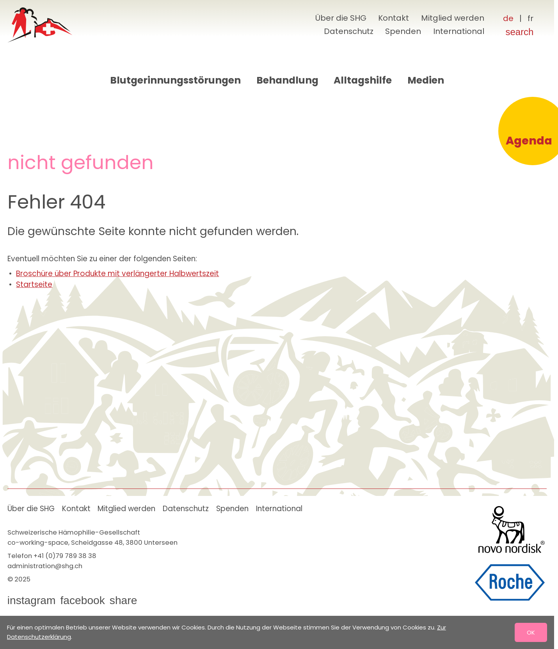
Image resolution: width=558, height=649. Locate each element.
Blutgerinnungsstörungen (175, 80)
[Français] (530, 18)
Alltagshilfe (363, 80)
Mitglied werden (452, 17)
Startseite (34, 284)
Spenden (403, 31)
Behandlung (287, 80)
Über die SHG (340, 17)
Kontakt (393, 17)
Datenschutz (348, 31)
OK (531, 632)
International (458, 31)
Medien (425, 80)
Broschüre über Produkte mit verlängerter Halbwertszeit (117, 273)
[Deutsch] (508, 18)
